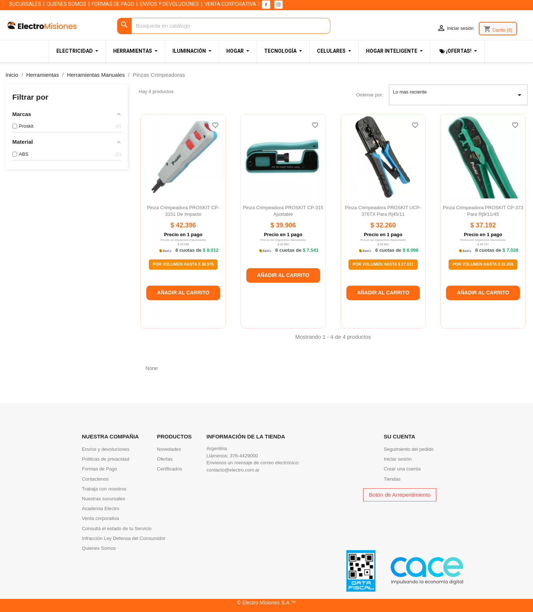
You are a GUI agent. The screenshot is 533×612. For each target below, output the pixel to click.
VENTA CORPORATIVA (230, 4)
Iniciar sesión (398, 459)
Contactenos (95, 479)
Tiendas (392, 479)
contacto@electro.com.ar (233, 470)
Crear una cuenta (402, 469)
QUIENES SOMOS (66, 4)
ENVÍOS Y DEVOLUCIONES (169, 4)
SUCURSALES (25, 4)
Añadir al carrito (183, 292)
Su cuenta (399, 436)
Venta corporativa (100, 518)
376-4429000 (244, 455)
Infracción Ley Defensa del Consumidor (124, 538)
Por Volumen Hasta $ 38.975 (183, 264)
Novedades (169, 449)
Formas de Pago (99, 469)
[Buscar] (223, 26)
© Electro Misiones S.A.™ (266, 602)
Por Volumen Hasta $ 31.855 (483, 264)
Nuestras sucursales (103, 498)
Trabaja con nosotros (104, 489)
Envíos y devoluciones (105, 449)
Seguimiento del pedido (409, 449)
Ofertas (164, 459)
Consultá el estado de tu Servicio (117, 528)
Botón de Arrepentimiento (399, 495)
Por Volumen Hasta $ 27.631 (383, 264)
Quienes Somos (99, 548)
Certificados (169, 469)
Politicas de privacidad (105, 459)
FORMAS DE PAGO (113, 4)
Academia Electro (100, 508)
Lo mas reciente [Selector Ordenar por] (458, 95)
